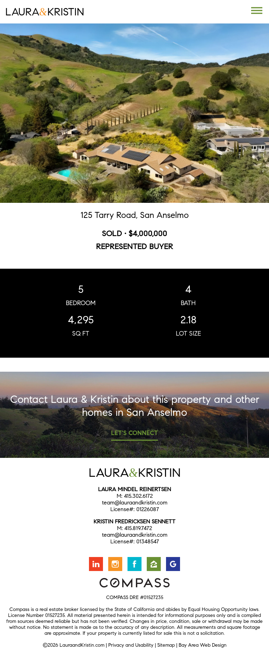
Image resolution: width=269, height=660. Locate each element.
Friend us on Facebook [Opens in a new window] (134, 564)
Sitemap (166, 645)
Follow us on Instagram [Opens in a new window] (115, 564)
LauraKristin (44, 11)
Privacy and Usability (130, 645)
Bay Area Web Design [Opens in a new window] (203, 645)
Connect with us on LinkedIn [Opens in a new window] (96, 564)
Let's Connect (134, 433)
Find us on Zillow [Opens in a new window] (154, 564)
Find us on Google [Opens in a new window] (173, 564)
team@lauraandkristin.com (134, 502)
